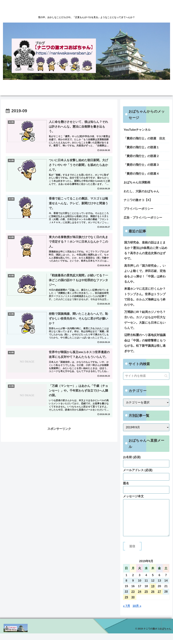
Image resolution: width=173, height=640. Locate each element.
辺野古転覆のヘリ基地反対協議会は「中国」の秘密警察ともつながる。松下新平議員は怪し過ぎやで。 (145, 343)
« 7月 (126, 612)
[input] (146, 376)
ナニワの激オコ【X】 (138, 200)
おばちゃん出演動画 (137, 182)
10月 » (137, 612)
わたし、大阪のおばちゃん (141, 191)
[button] (166, 376)
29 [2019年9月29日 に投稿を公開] (126, 603)
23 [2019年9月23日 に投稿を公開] (133, 598)
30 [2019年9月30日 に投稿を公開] (133, 603)
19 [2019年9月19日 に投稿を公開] (152, 592)
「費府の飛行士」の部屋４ (141, 173)
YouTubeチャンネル (137, 129)
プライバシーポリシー (138, 208)
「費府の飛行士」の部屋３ (141, 164)
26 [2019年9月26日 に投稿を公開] (152, 598)
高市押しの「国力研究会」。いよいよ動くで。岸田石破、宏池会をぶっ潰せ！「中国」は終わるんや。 (145, 273)
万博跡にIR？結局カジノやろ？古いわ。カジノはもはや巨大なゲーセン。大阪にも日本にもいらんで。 (145, 320)
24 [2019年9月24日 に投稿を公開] (139, 598)
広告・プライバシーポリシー (143, 217)
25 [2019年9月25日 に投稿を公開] (146, 598)
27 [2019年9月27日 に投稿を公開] (159, 598)
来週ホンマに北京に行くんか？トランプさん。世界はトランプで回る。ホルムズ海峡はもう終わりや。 (145, 296)
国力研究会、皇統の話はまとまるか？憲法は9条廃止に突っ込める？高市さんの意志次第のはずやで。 (145, 250)
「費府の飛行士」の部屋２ (141, 156)
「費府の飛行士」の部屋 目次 (144, 138)
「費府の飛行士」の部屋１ (141, 147)
